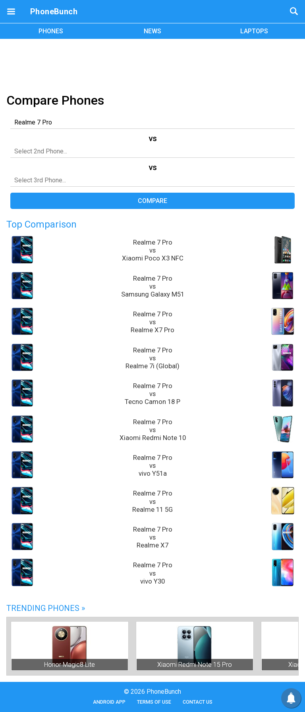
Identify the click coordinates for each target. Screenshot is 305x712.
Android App (109, 702)
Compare (152, 201)
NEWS (152, 31)
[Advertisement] (152, 64)
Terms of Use (154, 702)
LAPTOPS (254, 31)
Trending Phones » (45, 608)
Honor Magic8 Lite (69, 664)
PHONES (51, 31)
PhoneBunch (53, 11)
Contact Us (197, 702)
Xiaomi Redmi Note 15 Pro (194, 664)
